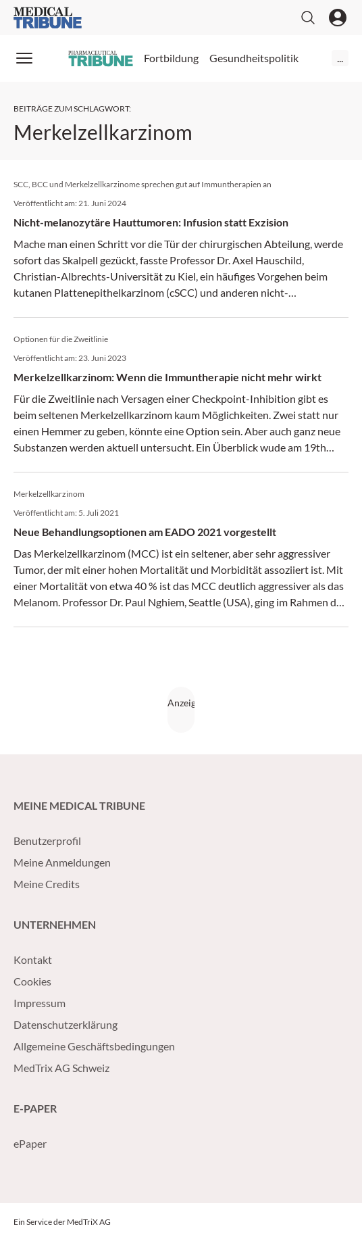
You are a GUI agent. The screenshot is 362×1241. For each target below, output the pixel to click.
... (340, 57)
